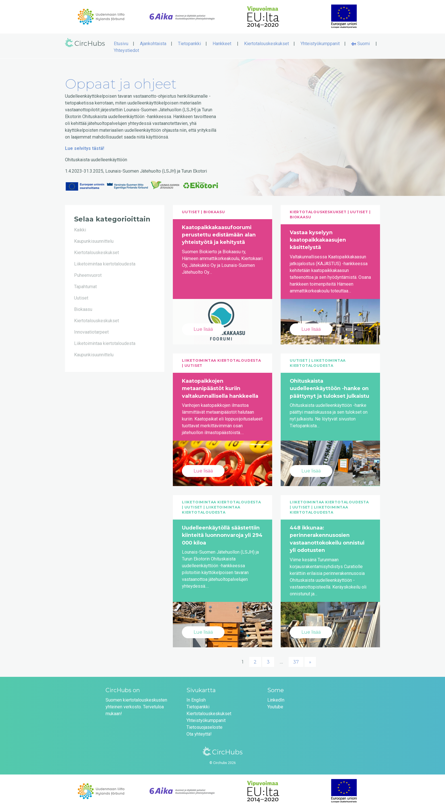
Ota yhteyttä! (199, 734)
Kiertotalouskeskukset (266, 43)
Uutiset (81, 298)
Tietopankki (189, 43)
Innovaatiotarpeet (91, 332)
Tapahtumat (85, 286)
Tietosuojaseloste (204, 727)
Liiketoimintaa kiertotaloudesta (104, 264)
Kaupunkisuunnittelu (94, 241)
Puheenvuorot (88, 275)
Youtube (275, 706)
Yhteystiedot (126, 50)
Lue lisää (203, 329)
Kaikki (80, 230)
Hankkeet (222, 43)
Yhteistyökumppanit (320, 43)
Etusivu (121, 43)
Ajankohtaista (153, 43)
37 (296, 662)
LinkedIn (275, 700)
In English (196, 700)
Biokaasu (83, 309)
